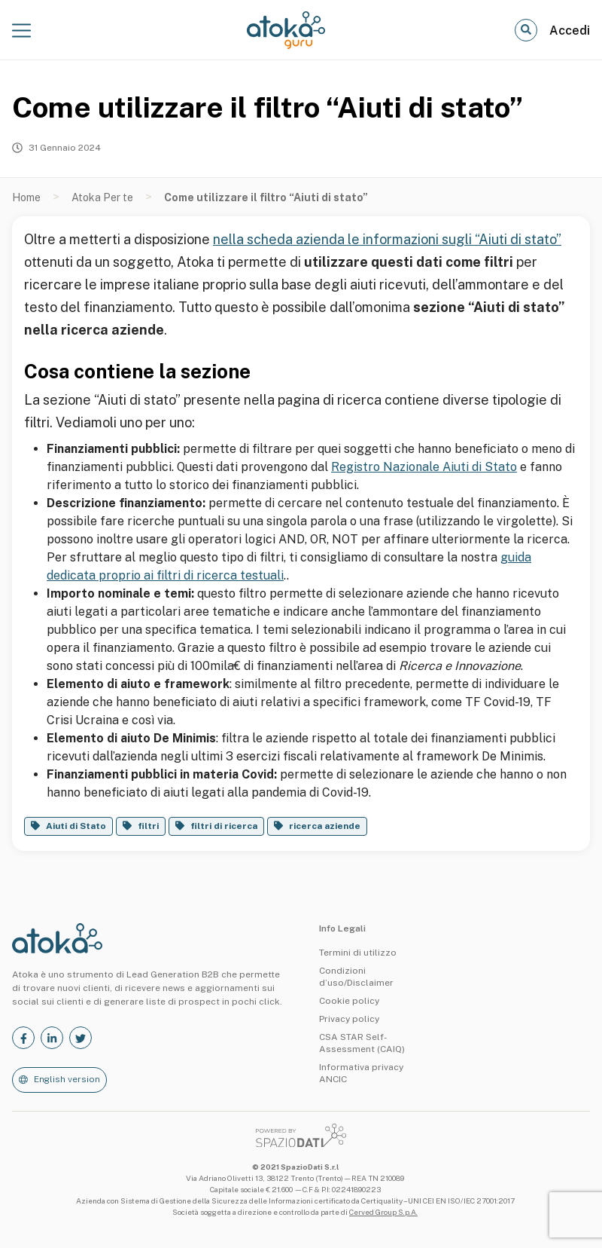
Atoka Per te (102, 197)
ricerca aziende (324, 826)
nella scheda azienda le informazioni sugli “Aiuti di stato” (387, 239)
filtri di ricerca (223, 826)
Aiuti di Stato (76, 826)
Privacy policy (349, 1019)
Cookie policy (349, 1001)
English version (67, 1079)
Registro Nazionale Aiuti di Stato (424, 467)
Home (26, 197)
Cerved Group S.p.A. (383, 1211)
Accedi (569, 30)
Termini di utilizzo (358, 952)
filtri (148, 826)
